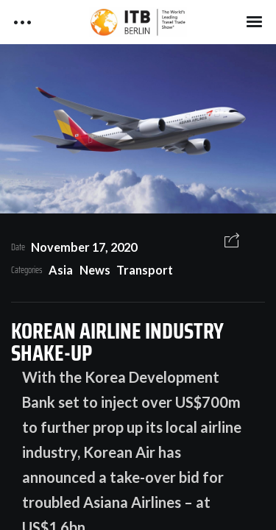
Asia (61, 270)
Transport (144, 270)
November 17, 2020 (84, 247)
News (94, 270)
